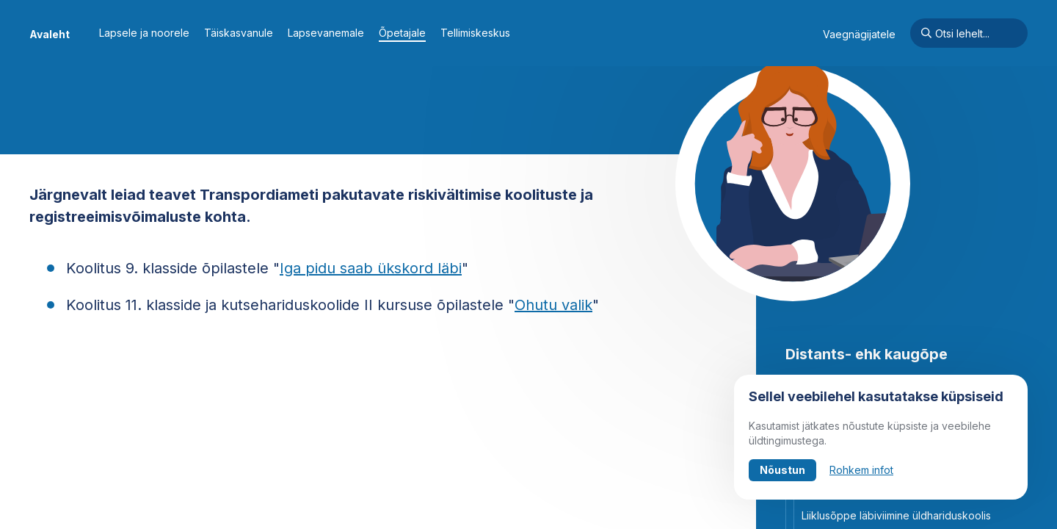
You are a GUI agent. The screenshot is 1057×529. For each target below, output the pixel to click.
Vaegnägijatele (859, 34)
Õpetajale (402, 32)
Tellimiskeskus (475, 32)
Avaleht (49, 34)
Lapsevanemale (326, 32)
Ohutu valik (553, 305)
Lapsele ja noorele (144, 32)
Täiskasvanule (238, 32)
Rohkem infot (861, 470)
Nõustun (782, 470)
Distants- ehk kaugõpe (866, 354)
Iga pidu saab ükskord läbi (371, 268)
